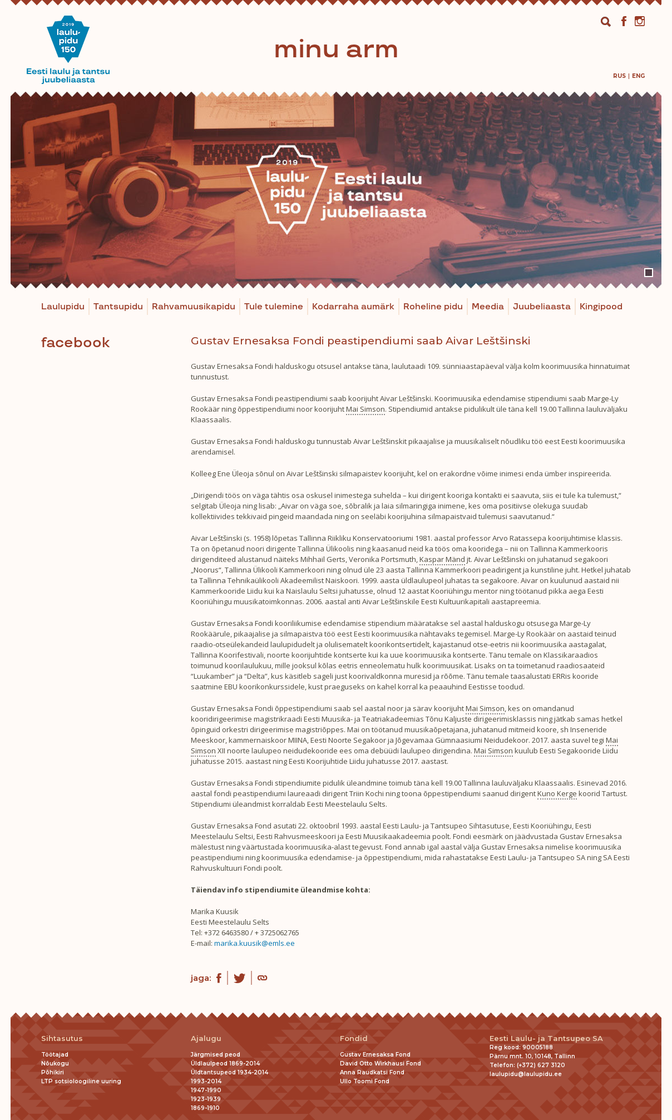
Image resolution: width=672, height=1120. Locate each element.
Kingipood (601, 307)
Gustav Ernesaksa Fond (375, 1054)
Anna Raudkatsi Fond (372, 1072)
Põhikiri (52, 1072)
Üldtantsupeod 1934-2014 (229, 1072)
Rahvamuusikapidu (193, 307)
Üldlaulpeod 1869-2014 (225, 1063)
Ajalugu (206, 1038)
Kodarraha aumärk (353, 307)
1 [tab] (648, 272)
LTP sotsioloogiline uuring (81, 1081)
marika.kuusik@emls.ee (254, 943)
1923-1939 (206, 1099)
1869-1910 (205, 1108)
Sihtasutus (62, 1038)
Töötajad (54, 1054)
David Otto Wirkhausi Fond (380, 1063)
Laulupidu (63, 307)
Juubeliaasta (542, 307)
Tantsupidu (118, 307)
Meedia (488, 307)
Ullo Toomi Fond (364, 1081)
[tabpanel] (336, 190)
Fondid (354, 1038)
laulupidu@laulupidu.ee (526, 1074)
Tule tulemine (273, 307)
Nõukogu (55, 1063)
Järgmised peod (215, 1054)
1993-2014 (206, 1081)
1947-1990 (206, 1090)
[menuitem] (619, 76)
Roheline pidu (433, 307)
